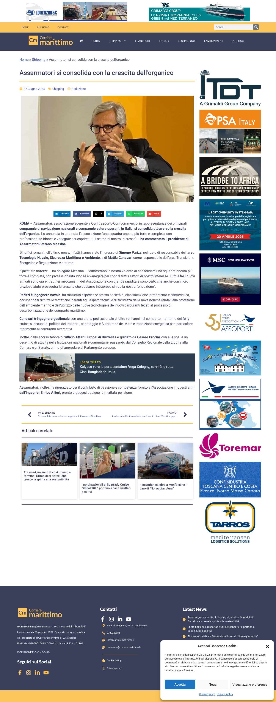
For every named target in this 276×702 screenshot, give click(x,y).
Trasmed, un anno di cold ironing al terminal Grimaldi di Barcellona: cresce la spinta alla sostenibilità (48, 476)
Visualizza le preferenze (249, 684)
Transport (142, 40)
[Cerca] (256, 27)
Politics (238, 40)
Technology (187, 40)
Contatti (63, 27)
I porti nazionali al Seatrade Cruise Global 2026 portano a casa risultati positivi (106, 488)
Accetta (180, 684)
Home (25, 27)
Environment (213, 40)
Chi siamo (43, 27)
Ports (96, 40)
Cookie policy (207, 694)
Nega (212, 684)
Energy (164, 40)
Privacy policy (225, 694)
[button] (267, 646)
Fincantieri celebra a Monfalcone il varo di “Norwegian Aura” (163, 486)
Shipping (117, 40)
